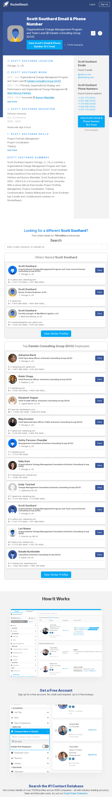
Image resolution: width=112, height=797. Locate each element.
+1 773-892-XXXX (87, 103)
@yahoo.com (84, 74)
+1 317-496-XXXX (86, 100)
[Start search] (105, 247)
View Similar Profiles (56, 333)
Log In (92, 4)
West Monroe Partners (19, 93)
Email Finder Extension (75, 793)
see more (12, 101)
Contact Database (67, 786)
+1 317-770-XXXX (86, 109)
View (99, 270)
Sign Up (104, 4)
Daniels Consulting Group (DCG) (44, 81)
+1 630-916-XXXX (86, 106)
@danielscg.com (86, 77)
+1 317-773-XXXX (86, 98)
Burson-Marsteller (45, 97)
